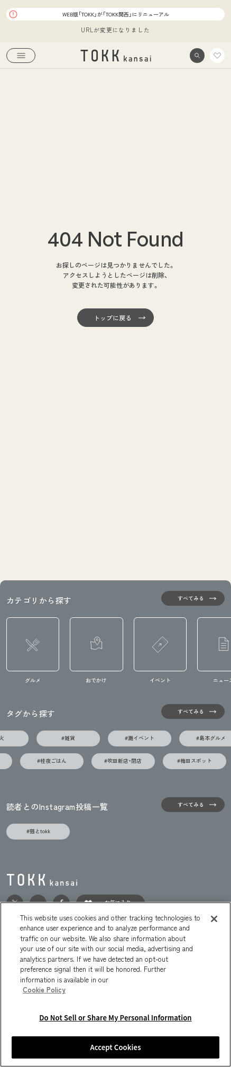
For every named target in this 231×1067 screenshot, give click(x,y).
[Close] (214, 919)
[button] (197, 55)
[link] (115, 55)
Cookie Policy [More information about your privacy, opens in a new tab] (44, 990)
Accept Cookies (115, 1048)
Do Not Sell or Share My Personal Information (115, 1018)
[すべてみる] (193, 598)
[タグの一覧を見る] (193, 711)
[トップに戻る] (115, 317)
